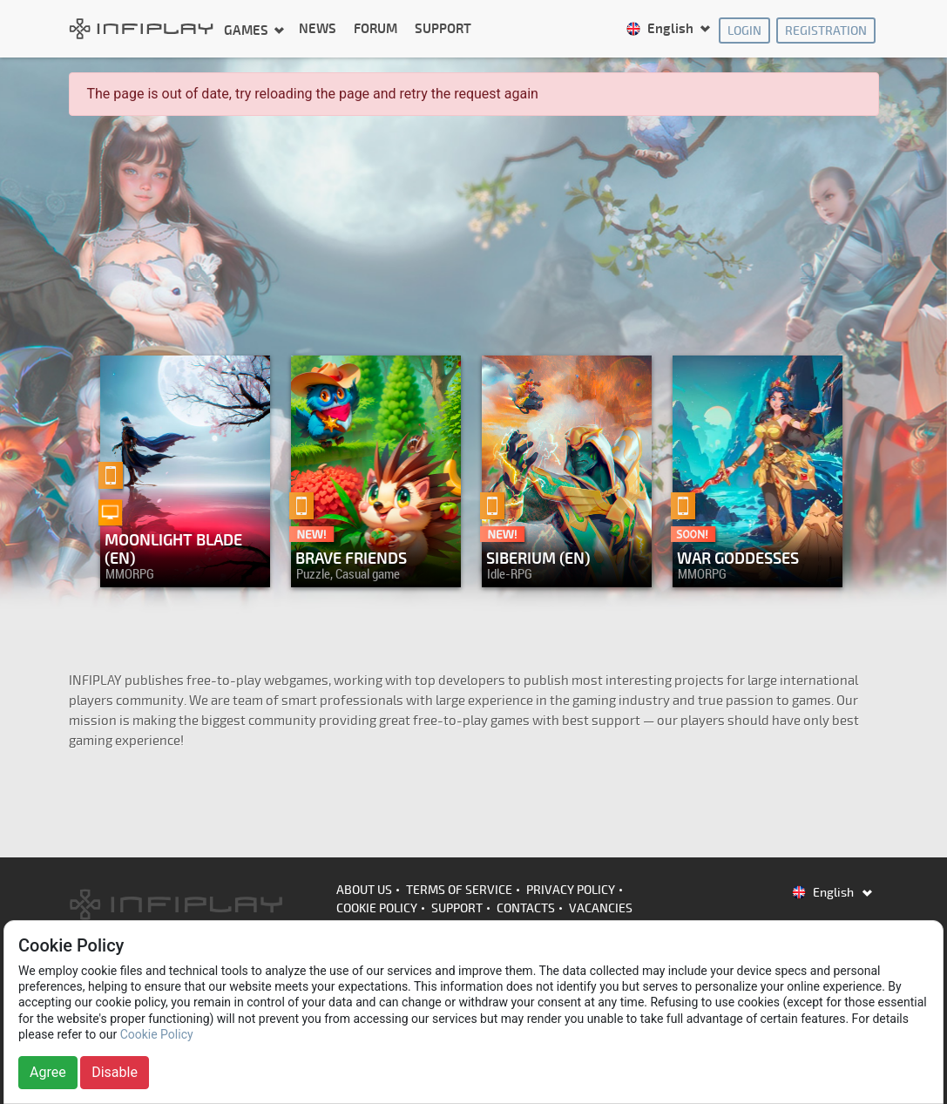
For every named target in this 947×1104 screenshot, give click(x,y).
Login (744, 31)
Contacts (526, 908)
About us (364, 890)
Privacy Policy (570, 890)
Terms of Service (459, 890)
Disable (114, 1072)
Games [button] (247, 30)
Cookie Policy (376, 908)
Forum (375, 29)
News (317, 29)
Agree (48, 1072)
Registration (826, 31)
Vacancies (600, 908)
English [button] (661, 29)
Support (443, 29)
